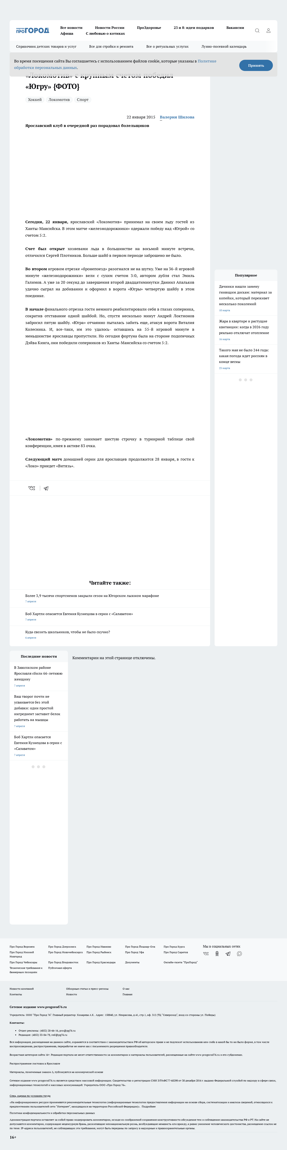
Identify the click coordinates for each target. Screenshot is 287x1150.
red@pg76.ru (59, 1034)
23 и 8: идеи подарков (194, 27)
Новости (71, 994)
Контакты (16, 994)
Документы (132, 962)
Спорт (83, 99)
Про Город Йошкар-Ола (140, 946)
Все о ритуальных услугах (167, 46)
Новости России (109, 27)
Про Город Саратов (176, 952)
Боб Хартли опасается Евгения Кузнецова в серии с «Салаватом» (109, 616)
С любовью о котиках (105, 33)
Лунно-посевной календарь (224, 46)
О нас (126, 988)
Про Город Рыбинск (99, 952)
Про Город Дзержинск (62, 946)
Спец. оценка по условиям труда (30, 1095)
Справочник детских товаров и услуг (46, 46)
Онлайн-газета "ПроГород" (181, 962)
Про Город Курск (174, 946)
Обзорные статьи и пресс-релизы (87, 988)
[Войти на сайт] (268, 30)
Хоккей (35, 99)
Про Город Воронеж (22, 946)
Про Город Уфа (134, 952)
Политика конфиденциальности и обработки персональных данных (52, 1113)
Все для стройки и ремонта (111, 46)
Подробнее (149, 1106)
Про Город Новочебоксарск (65, 952)
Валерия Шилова (177, 117)
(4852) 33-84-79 (41, 1034)
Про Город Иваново (99, 946)
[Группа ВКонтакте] (205, 953)
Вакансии (235, 27)
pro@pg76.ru (67, 1030)
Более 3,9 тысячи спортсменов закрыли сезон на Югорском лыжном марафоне (109, 598)
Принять (256, 65)
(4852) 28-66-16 (49, 1030)
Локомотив (59, 99)
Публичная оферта (60, 968)
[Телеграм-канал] (228, 953)
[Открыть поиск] (257, 30)
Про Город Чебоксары (23, 962)
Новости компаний (22, 988)
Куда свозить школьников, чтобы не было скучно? (109, 635)
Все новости (71, 27)
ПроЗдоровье (149, 27)
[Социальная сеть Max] (239, 953)
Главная (127, 994)
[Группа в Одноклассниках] (217, 953)
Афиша (66, 33)
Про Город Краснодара (101, 962)
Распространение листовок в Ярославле (35, 1063)
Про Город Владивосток (63, 962)
